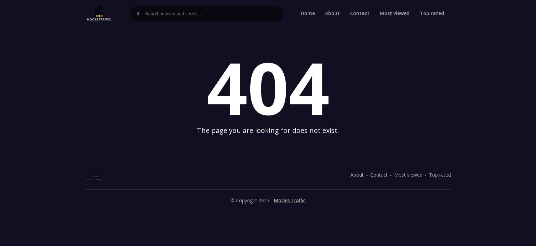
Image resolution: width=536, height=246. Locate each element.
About (332, 13)
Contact (360, 13)
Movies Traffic (290, 200)
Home (308, 13)
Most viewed (395, 13)
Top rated (432, 13)
